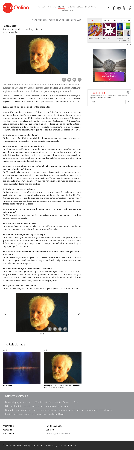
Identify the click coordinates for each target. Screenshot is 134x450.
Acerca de (7, 429)
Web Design (8, 433)
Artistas (52, 6)
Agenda (41, 6)
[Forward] (78, 313)
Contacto (50, 429)
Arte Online (8, 425)
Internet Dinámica (67, 445)
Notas (61, 6)
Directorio (90, 6)
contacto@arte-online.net (58, 433)
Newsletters (67, 10)
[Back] (5, 313)
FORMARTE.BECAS (75, 6)
